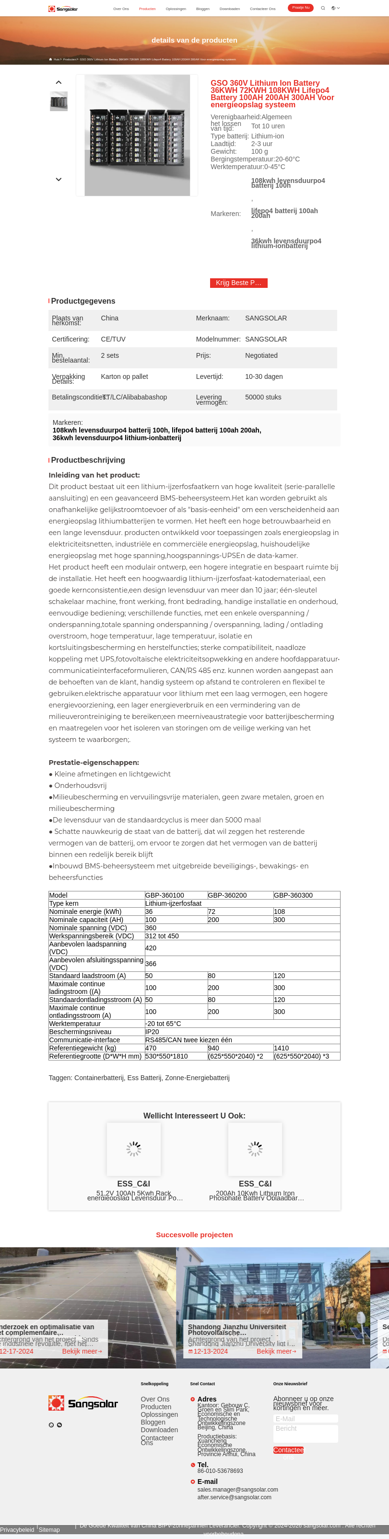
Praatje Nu (300, 7)
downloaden (230, 9)
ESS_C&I (134, 1184)
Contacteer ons (157, 1440)
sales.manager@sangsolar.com (238, 1489)
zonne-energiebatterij (197, 1078)
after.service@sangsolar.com (234, 1497)
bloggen (203, 9)
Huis (56, 59)
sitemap (49, 1530)
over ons (121, 9)
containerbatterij (99, 1078)
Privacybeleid (17, 1530)
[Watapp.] (51, 1425)
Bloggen (153, 1422)
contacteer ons (262, 9)
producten (147, 9)
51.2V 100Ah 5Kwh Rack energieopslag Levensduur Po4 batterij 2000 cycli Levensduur (133, 1195)
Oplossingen (159, 1414)
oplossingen (176, 9)
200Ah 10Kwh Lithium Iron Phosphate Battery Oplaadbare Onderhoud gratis (255, 1195)
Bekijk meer (88, 1351)
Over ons (155, 1399)
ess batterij (145, 1078)
